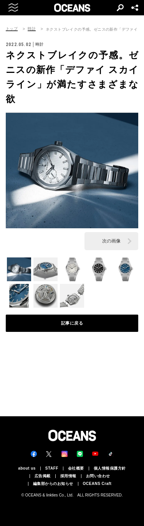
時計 (32, 29)
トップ (12, 29)
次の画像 (111, 241)
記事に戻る (72, 323)
